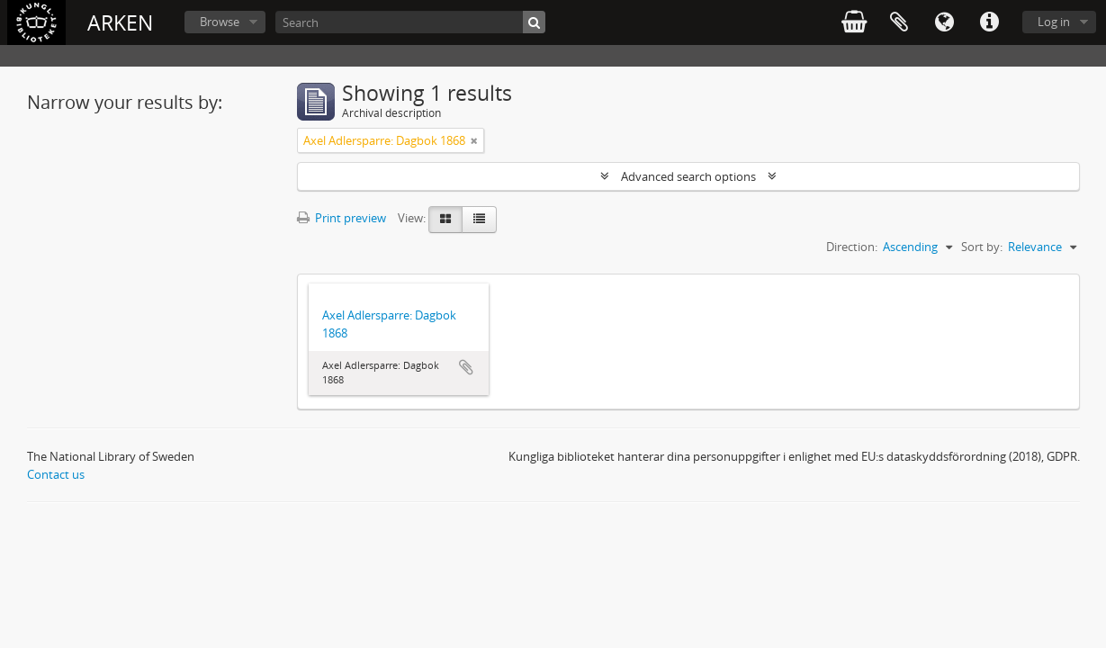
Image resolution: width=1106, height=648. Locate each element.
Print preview (341, 218)
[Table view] (479, 219)
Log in (1054, 22)
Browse (219, 22)
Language (944, 22)
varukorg (854, 22)
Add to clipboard (466, 367)
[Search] (410, 22)
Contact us (56, 474)
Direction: (851, 246)
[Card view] (445, 219)
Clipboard (899, 22)
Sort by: (982, 246)
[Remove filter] (474, 140)
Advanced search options (688, 176)
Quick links (989, 22)
